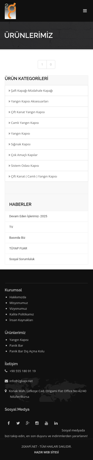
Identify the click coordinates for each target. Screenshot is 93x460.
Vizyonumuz (18, 308)
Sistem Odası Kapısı (24, 165)
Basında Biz (17, 237)
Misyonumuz (18, 303)
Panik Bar (16, 345)
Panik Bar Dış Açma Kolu (26, 351)
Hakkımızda (17, 297)
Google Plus (27, 424)
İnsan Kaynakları (21, 320)
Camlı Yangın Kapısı (24, 123)
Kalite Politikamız (21, 314)
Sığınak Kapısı (19, 144)
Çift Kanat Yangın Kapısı (27, 112)
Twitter (18, 424)
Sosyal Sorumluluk (22, 259)
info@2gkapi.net (21, 381)
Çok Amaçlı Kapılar (23, 155)
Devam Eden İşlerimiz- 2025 (28, 216)
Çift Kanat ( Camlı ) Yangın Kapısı (33, 176)
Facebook (8, 424)
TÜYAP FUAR (18, 248)
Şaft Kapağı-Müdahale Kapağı (31, 90)
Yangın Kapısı (19, 133)
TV (11, 227)
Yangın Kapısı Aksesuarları (28, 101)
